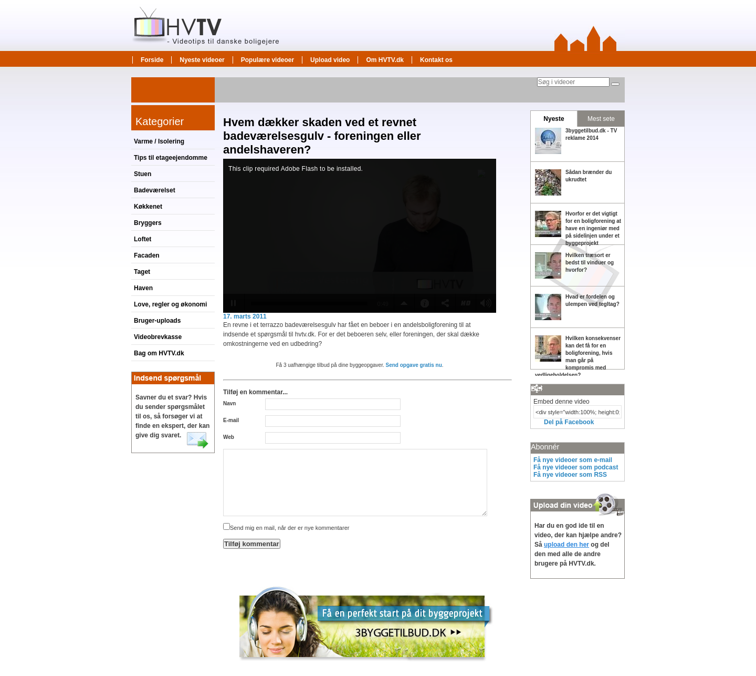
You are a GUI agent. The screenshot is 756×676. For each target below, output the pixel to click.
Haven (143, 288)
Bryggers (148, 223)
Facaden (147, 255)
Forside (152, 60)
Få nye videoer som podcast (575, 467)
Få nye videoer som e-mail (572, 460)
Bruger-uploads (157, 320)
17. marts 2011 (245, 316)
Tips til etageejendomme (170, 157)
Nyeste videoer (202, 60)
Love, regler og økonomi (170, 304)
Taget (142, 271)
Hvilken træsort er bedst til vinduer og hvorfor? (589, 262)
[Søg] (615, 84)
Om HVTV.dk (385, 60)
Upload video (330, 60)
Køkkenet (148, 206)
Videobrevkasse (158, 337)
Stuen (142, 174)
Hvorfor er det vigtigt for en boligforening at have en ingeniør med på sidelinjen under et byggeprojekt (593, 228)
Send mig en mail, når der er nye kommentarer (286, 528)
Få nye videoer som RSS (570, 474)
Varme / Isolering (159, 141)
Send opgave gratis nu (414, 365)
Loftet (142, 239)
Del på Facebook (569, 422)
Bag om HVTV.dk (159, 353)
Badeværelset (154, 190)
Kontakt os (436, 60)
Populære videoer (267, 60)
